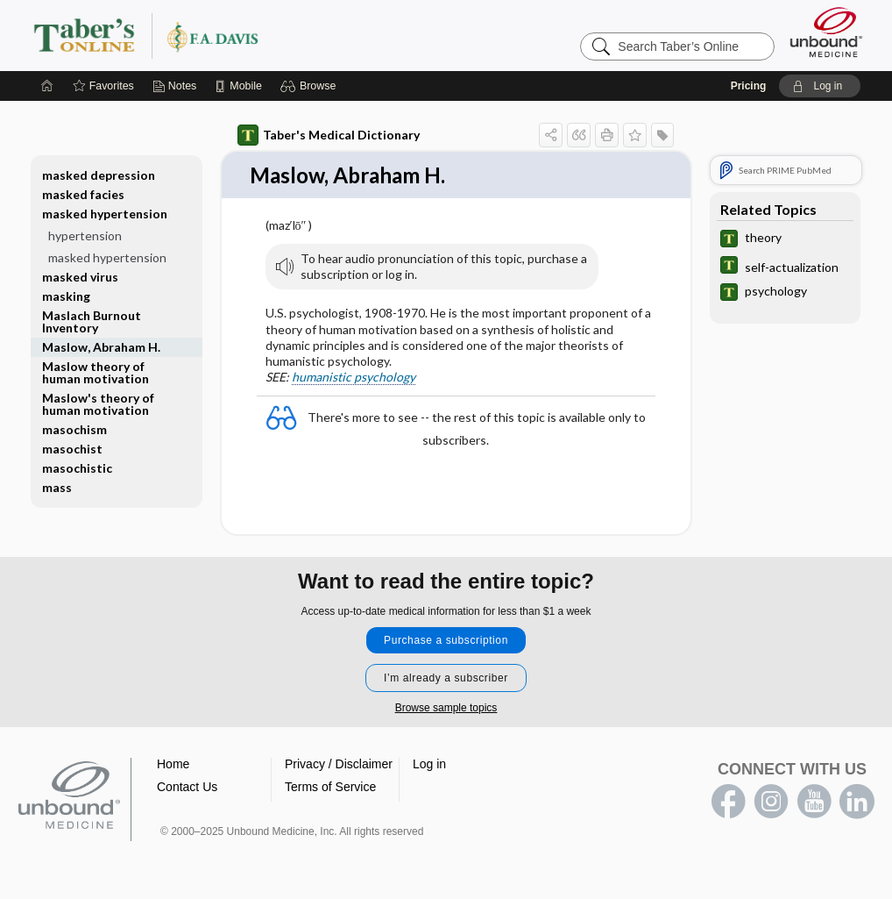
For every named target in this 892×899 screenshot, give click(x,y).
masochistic (77, 467)
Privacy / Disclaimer (339, 765)
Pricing (749, 86)
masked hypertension (104, 213)
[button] (310, 86)
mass (57, 487)
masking (66, 296)
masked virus (80, 276)
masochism (74, 429)
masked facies (83, 194)
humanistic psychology (353, 377)
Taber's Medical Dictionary (328, 135)
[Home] (47, 86)
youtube (814, 802)
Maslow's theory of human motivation (98, 403)
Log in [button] (429, 765)
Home (173, 765)
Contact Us (187, 788)
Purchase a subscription (446, 641)
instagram (771, 802)
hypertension (85, 235)
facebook (728, 802)
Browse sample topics (446, 709)
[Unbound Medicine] (826, 32)
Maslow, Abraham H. (101, 346)
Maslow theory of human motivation (95, 372)
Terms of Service (330, 788)
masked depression (98, 175)
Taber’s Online (251, 35)
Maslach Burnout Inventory (91, 321)
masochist (72, 448)
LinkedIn (856, 802)
